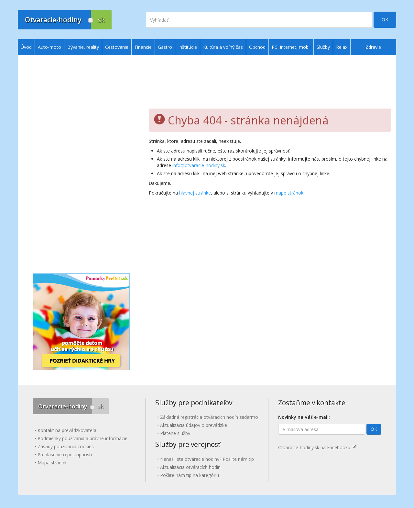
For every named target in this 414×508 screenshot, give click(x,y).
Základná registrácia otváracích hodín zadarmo (209, 417)
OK (385, 19)
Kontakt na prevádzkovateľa (67, 430)
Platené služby (175, 433)
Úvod (26, 47)
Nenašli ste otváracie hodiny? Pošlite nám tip (207, 459)
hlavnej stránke (195, 193)
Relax (341, 47)
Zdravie (373, 47)
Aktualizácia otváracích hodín (190, 467)
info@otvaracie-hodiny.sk (198, 165)
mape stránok (288, 193)
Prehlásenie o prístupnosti (65, 454)
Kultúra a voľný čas (223, 47)
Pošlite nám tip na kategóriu (189, 475)
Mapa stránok (52, 463)
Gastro (165, 47)
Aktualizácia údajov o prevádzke (193, 425)
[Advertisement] (270, 84)
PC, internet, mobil (291, 47)
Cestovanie (116, 47)
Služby (323, 47)
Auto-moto (49, 47)
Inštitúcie (187, 47)
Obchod (257, 47)
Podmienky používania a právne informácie (82, 438)
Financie (143, 47)
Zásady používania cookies (66, 446)
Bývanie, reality (83, 47)
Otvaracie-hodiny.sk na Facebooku (317, 447)
